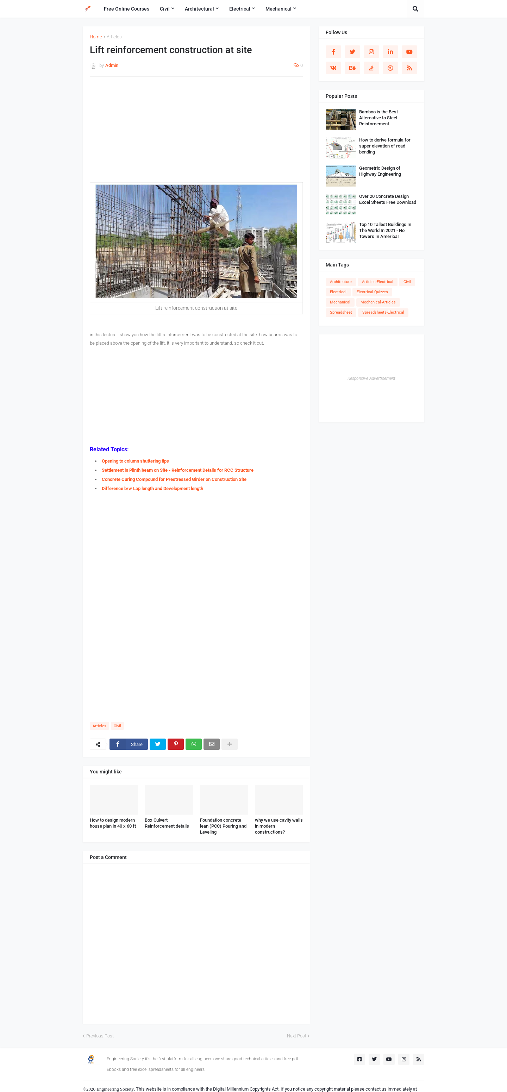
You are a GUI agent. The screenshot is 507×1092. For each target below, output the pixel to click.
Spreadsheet (341, 312)
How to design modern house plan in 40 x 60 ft (113, 823)
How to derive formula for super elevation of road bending (385, 146)
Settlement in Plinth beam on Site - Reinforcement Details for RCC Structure (178, 470)
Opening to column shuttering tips (135, 461)
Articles (114, 36)
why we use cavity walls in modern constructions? (279, 826)
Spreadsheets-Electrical (383, 312)
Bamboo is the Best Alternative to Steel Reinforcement (378, 117)
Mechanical (340, 302)
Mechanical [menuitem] (278, 9)
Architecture (341, 282)
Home (96, 36)
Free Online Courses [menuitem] (126, 9)
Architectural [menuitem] (199, 9)
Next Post (296, 1035)
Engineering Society (115, 1089)
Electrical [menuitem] (239, 9)
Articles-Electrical (377, 282)
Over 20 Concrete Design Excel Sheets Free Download (387, 199)
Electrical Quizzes (372, 292)
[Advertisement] (196, 133)
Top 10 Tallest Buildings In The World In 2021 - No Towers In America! (385, 230)
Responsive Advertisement (371, 378)
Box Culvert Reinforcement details (167, 823)
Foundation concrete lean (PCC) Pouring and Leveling (223, 826)
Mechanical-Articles (378, 302)
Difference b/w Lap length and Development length (152, 488)
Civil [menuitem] (165, 9)
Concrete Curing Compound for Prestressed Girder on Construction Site (174, 479)
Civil (117, 726)
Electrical (338, 292)
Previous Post (100, 1035)
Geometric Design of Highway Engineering (380, 171)
